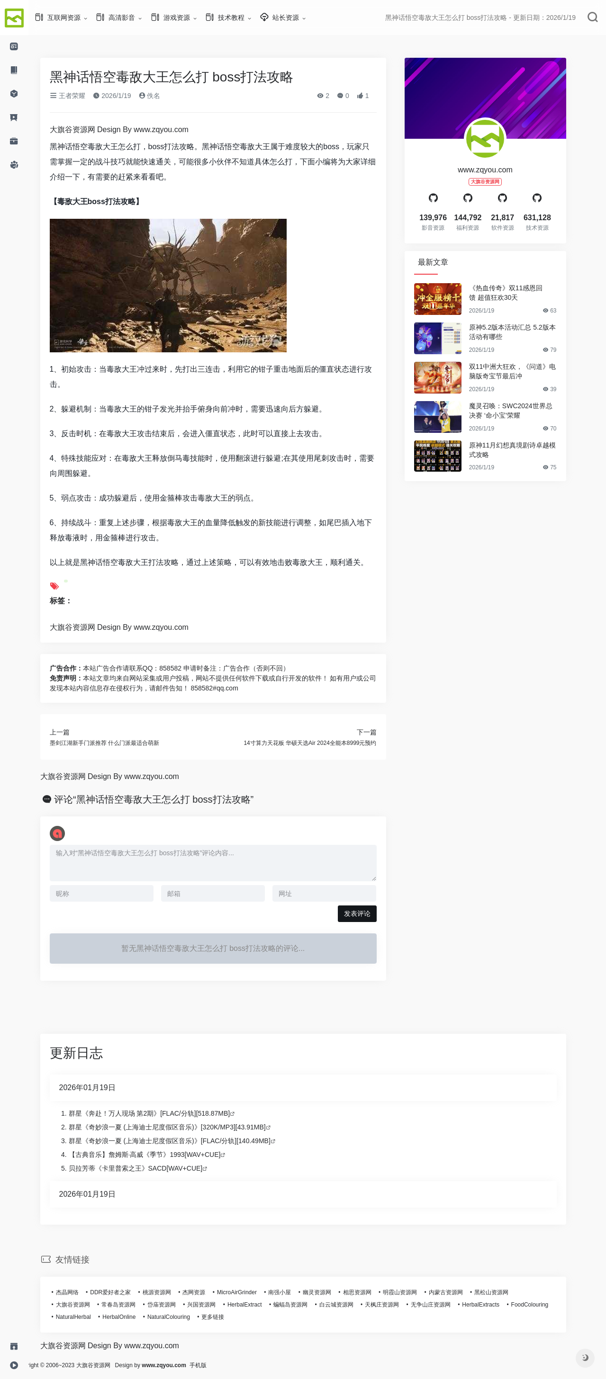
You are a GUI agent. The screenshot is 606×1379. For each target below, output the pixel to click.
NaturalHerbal (87, 1317)
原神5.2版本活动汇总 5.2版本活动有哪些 (526, 331)
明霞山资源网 (414, 1292)
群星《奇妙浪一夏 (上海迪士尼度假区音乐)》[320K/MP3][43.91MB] (181, 1127)
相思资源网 (371, 1292)
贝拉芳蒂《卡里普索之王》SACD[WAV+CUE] (150, 1168)
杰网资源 (208, 1292)
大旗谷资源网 (87, 1304)
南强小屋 (293, 1292)
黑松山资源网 (505, 1292)
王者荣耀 (82, 95)
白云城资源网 (351, 1304)
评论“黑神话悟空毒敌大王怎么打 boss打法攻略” (168, 799)
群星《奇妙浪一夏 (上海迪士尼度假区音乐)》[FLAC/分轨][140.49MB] (184, 1141)
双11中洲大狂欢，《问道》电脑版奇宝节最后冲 (526, 371)
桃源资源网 (171, 1292)
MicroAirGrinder (251, 1292)
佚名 (164, 95)
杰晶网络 (81, 1292)
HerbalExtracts (495, 1304)
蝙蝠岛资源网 (305, 1304)
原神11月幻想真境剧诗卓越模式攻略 (526, 449)
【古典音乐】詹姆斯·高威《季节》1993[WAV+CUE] (159, 1154)
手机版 (226, 1365)
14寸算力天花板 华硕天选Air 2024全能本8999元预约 (324, 743)
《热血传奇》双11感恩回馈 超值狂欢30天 (520, 292)
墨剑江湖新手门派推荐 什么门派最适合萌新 (118, 743)
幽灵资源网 (331, 1292)
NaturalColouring (183, 1317)
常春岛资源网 (133, 1304)
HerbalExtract (259, 1304)
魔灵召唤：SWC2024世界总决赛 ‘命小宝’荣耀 (525, 410)
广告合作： (80, 668)
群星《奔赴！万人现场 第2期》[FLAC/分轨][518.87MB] (163, 1113)
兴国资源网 (215, 1304)
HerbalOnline (133, 1317)
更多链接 (227, 1317)
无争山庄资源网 (445, 1304)
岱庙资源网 (176, 1304)
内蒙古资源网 (460, 1292)
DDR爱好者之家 (124, 1292)
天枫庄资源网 (396, 1304)
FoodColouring (544, 1304)
